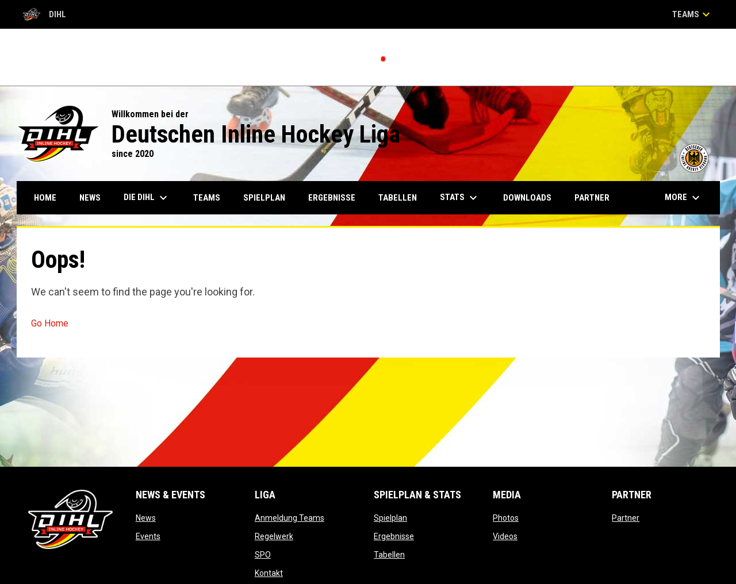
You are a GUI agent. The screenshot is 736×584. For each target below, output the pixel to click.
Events (148, 536)
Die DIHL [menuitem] (147, 198)
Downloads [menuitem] (527, 198)
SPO (263, 554)
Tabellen (389, 554)
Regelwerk (274, 536)
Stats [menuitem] (460, 198)
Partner (625, 517)
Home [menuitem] (45, 198)
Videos (505, 536)
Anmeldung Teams (289, 517)
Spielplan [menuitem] (264, 198)
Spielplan (390, 517)
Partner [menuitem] (592, 198)
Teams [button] (692, 14)
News (146, 517)
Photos (506, 517)
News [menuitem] (90, 198)
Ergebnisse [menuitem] (331, 198)
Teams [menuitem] (206, 198)
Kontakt (269, 573)
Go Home (49, 323)
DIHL (44, 14)
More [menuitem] (684, 198)
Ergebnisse (394, 536)
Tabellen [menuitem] (397, 198)
